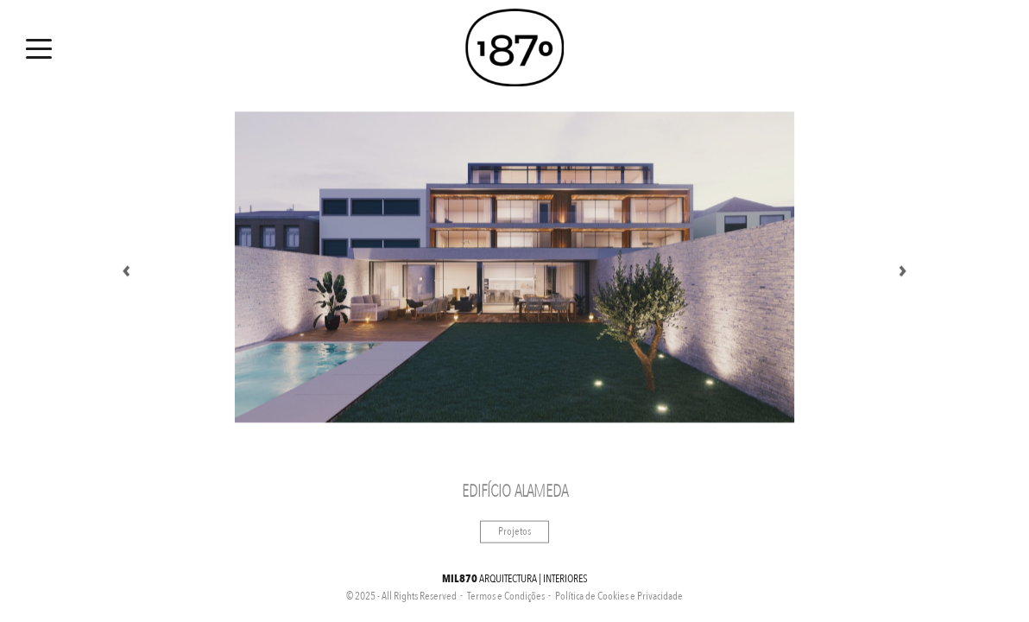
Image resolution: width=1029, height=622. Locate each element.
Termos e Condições (506, 596)
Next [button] (903, 267)
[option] (514, 267)
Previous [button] (126, 267)
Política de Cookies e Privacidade (619, 596)
